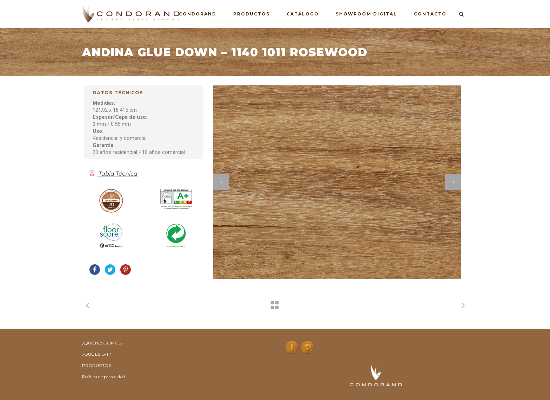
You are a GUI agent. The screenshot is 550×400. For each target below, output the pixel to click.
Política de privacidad (103, 376)
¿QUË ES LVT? (96, 354)
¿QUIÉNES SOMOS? (102, 343)
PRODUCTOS (96, 365)
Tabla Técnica (118, 173)
